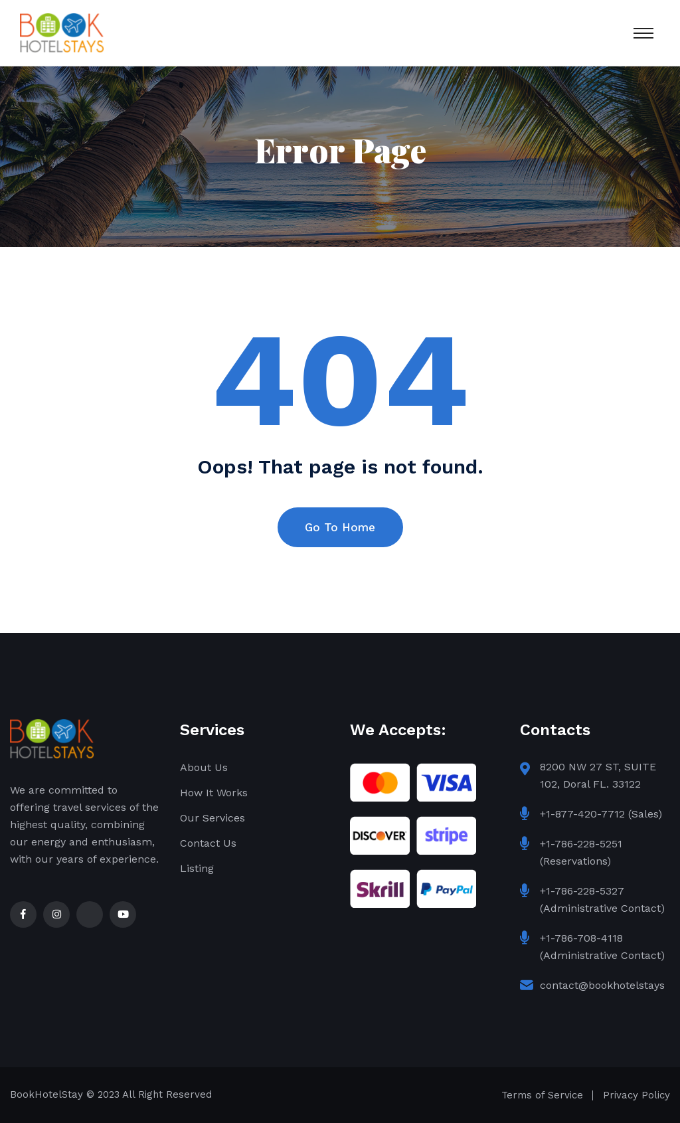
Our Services (212, 818)
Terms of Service (542, 1095)
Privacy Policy (636, 1095)
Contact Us (208, 843)
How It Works (214, 792)
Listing (197, 868)
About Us (204, 767)
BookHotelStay (46, 1094)
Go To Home (340, 527)
